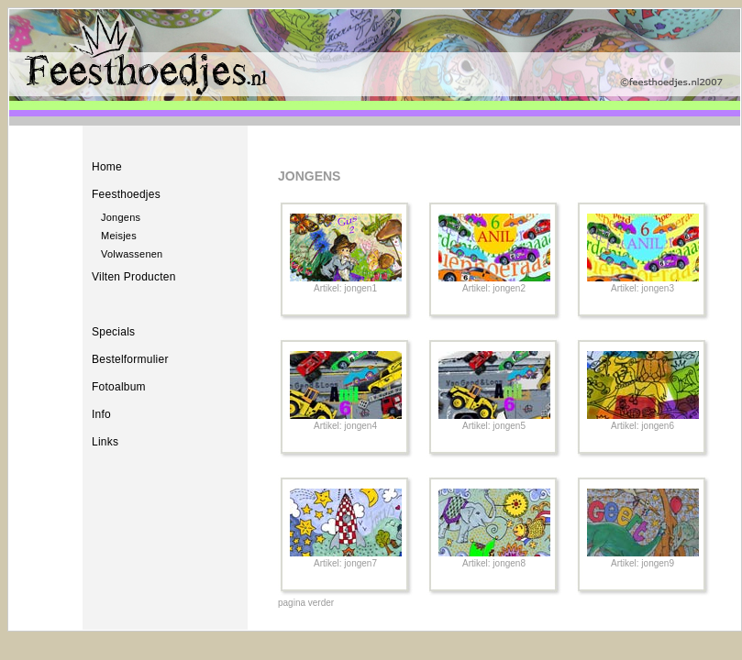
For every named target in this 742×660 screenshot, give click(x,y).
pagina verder (306, 603)
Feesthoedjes (126, 194)
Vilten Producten (134, 276)
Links (105, 441)
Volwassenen (131, 253)
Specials (113, 331)
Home (107, 166)
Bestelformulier (130, 359)
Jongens (120, 217)
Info (101, 414)
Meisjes (119, 235)
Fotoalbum (119, 386)
